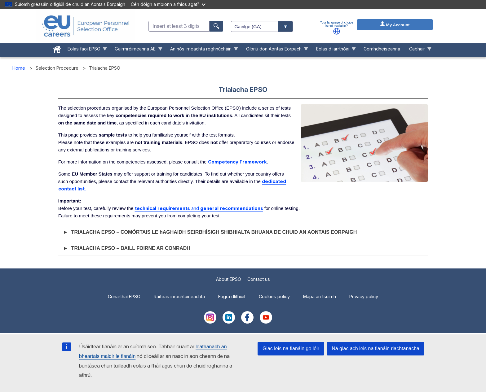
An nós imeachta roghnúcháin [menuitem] (202, 50)
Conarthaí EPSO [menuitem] (124, 296)
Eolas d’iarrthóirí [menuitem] (333, 50)
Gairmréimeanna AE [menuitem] (136, 50)
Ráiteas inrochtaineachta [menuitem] (179, 296)
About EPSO (228, 279)
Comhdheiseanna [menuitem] (382, 48)
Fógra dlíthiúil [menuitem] (231, 296)
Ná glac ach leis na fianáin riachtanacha (375, 348)
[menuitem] (57, 48)
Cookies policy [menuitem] (274, 296)
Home (18, 68)
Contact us (258, 279)
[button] (336, 31)
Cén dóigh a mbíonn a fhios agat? (168, 4)
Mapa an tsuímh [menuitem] (319, 296)
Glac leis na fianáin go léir (291, 348)
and (199, 208)
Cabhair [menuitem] (418, 50)
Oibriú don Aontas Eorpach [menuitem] (275, 50)
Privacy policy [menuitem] (363, 296)
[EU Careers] (85, 26)
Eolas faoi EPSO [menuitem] (85, 50)
